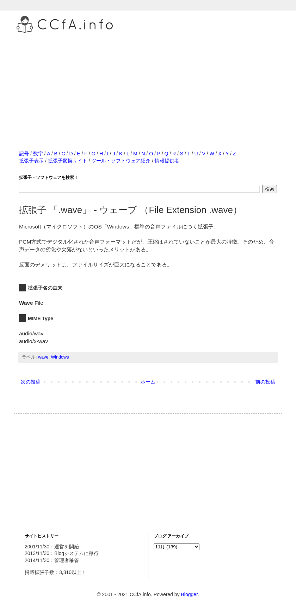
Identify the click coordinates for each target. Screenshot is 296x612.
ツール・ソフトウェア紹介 (120, 160)
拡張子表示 (31, 160)
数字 (38, 153)
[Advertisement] (148, 84)
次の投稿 (31, 382)
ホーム (148, 382)
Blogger (189, 594)
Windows (60, 357)
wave (43, 357)
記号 (24, 153)
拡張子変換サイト (67, 160)
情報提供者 (167, 160)
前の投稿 (265, 382)
